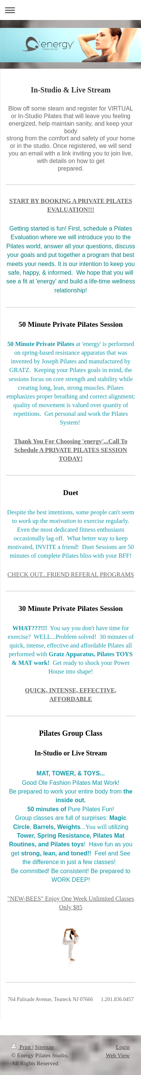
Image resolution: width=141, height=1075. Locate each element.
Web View (118, 1055)
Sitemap (44, 1047)
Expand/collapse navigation (70, 10)
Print (21, 1047)
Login (123, 1047)
